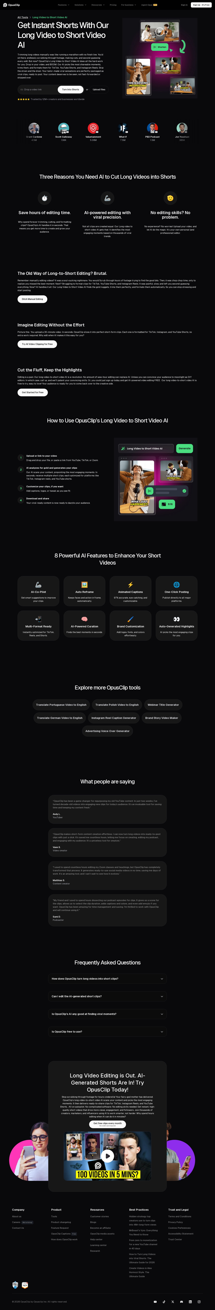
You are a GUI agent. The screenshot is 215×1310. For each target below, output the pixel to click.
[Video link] (38, 89)
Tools (54, 1216)
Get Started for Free (32, 392)
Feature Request (60, 1228)
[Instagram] (199, 1302)
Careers (22, 1222)
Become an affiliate (100, 1228)
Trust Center (175, 1239)
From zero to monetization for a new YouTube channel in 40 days (143, 1244)
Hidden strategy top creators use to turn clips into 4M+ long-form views (142, 1220)
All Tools (23, 17)
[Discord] (181, 1302)
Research (95, 1251)
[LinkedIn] (190, 1302)
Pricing (113, 5)
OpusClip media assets (102, 1233)
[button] (64, 5)
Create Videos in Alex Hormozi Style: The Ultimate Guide (140, 1272)
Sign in (184, 5)
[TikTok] (164, 1302)
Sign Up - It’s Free (201, 5)
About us (16, 1216)
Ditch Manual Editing (32, 299)
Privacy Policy (175, 1222)
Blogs (93, 1222)
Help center (96, 1239)
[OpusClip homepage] (11, 5)
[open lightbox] (107, 1156)
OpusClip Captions (64, 1234)
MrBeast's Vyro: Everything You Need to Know (143, 1232)
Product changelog (61, 1222)
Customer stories (99, 1216)
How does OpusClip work (64, 1239)
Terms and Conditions (179, 1216)
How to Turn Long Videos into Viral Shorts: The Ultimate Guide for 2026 (142, 1258)
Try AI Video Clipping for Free (37, 344)
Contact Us (18, 1228)
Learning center (98, 1245)
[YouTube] (155, 1302)
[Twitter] (173, 1302)
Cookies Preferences (179, 1228)
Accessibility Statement (180, 1233)
